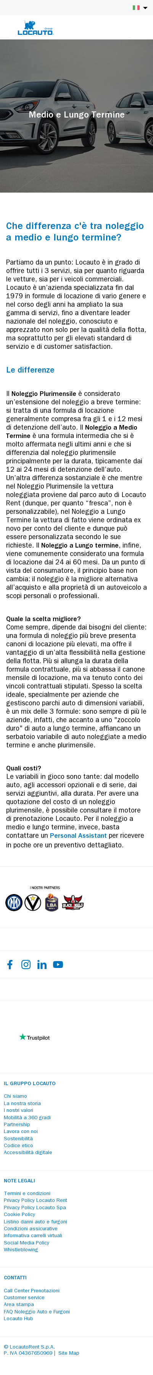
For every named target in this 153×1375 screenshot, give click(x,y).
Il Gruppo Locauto (30, 1084)
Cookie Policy (19, 1215)
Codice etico (18, 1146)
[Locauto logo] (36, 27)
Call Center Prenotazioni (32, 1291)
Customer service (24, 1298)
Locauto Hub (18, 1319)
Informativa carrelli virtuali (33, 1236)
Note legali (19, 1181)
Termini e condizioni (27, 1194)
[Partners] (44, 917)
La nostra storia (22, 1104)
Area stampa (19, 1305)
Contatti (15, 1278)
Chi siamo (15, 1096)
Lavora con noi (21, 1132)
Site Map (68, 1353)
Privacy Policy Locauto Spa (35, 1208)
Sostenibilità (18, 1139)
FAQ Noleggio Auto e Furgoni (37, 1312)
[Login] (120, 27)
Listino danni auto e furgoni (35, 1222)
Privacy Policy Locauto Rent (35, 1200)
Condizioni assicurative (31, 1229)
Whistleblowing (21, 1250)
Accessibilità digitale (28, 1153)
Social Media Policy (26, 1243)
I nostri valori (18, 1110)
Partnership (17, 1125)
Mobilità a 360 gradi (27, 1118)
